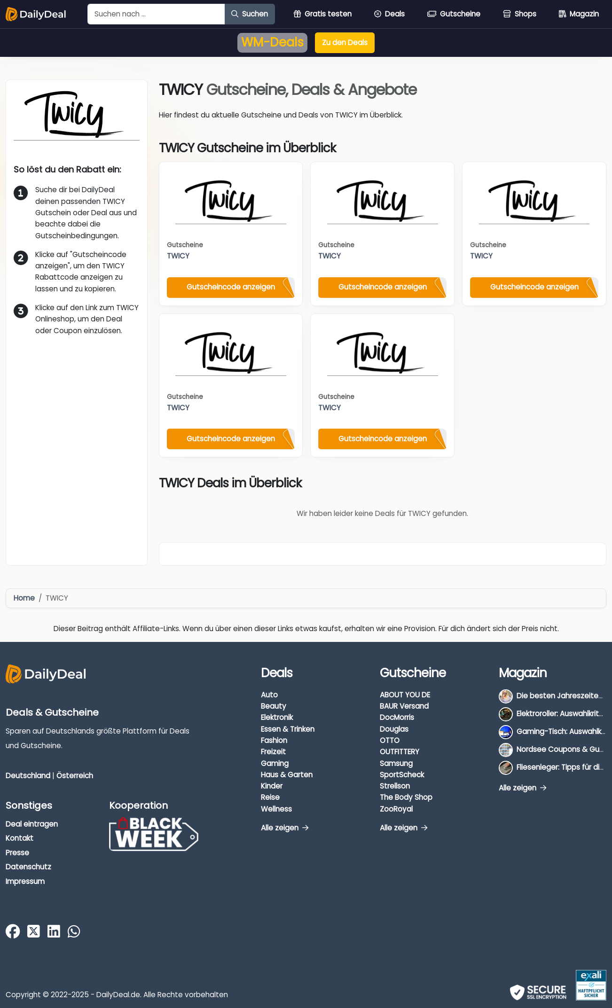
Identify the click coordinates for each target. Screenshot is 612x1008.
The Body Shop (406, 797)
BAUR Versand (404, 706)
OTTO (390, 740)
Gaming (275, 763)
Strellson (395, 786)
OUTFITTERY (399, 752)
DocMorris (397, 717)
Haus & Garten (287, 775)
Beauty (273, 706)
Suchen (249, 14)
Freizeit (273, 752)
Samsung (396, 763)
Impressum (25, 881)
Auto (269, 695)
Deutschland (28, 776)
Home (24, 598)
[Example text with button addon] (156, 14)
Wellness (276, 809)
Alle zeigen (284, 828)
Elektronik (277, 717)
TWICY (178, 256)
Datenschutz (28, 867)
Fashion (274, 740)
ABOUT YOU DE (405, 695)
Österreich (74, 776)
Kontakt (19, 838)
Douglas (394, 729)
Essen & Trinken (287, 729)
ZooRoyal (396, 809)
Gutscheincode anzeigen (231, 287)
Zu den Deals (345, 42)
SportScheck (402, 775)
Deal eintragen (32, 824)
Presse (17, 853)
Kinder (271, 786)
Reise (270, 797)
